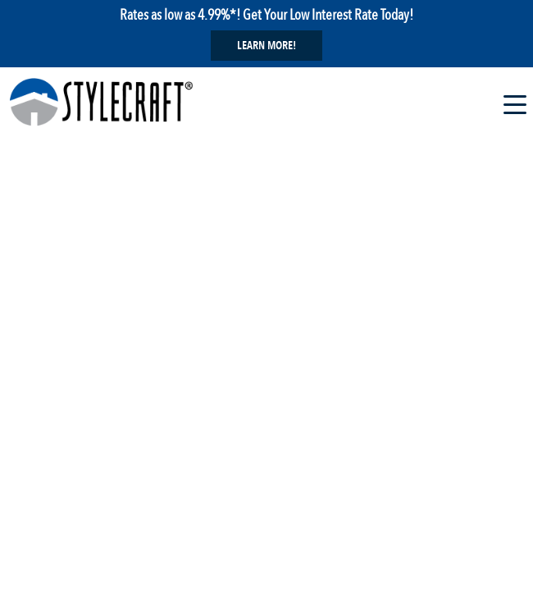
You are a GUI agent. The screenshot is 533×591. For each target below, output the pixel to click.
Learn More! (266, 45)
